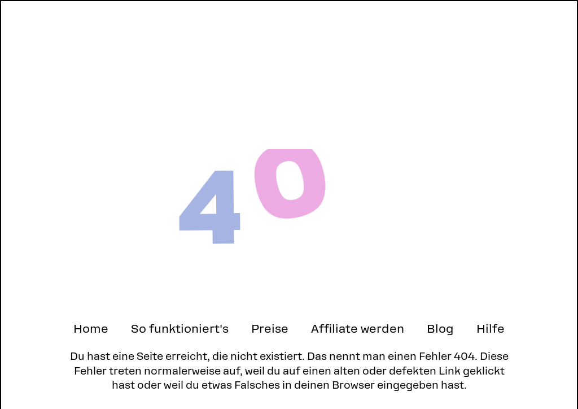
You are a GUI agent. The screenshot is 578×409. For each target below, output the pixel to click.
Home (90, 329)
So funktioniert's (180, 329)
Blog (440, 329)
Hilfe (490, 329)
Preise (269, 329)
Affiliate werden (357, 329)
